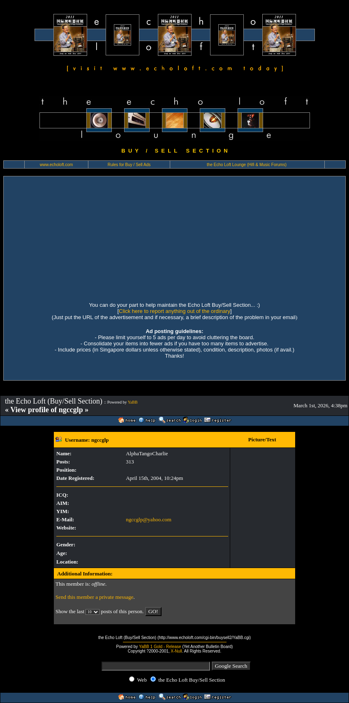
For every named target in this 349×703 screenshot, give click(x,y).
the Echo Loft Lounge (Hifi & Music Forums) (247, 164)
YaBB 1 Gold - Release (160, 646)
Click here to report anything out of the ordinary (174, 311)
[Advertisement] (174, 237)
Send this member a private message (94, 597)
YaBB (133, 402)
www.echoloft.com (56, 164)
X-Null (176, 651)
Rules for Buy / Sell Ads (129, 164)
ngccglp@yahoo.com (148, 519)
